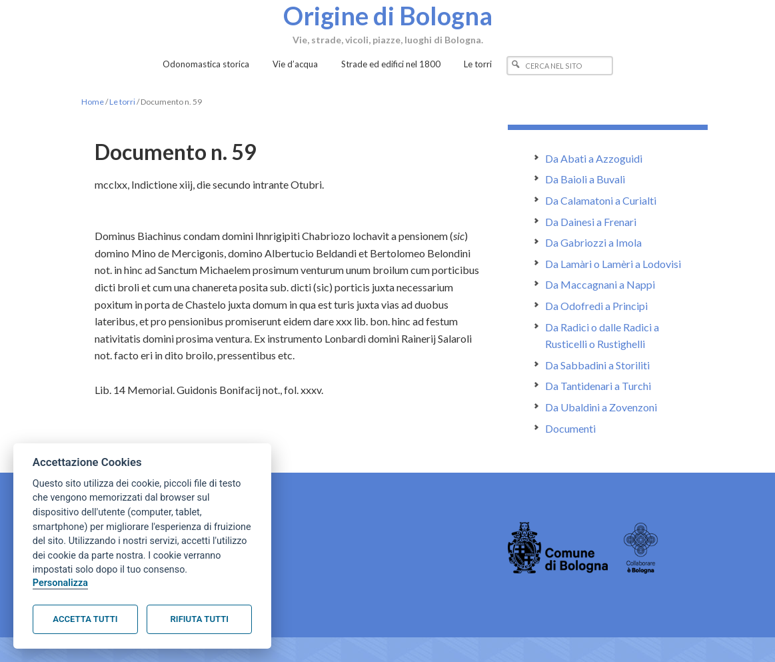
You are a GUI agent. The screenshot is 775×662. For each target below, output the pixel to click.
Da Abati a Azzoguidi (593, 158)
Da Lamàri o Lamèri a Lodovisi (613, 263)
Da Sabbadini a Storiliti (597, 365)
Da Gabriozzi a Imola (593, 242)
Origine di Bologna (387, 15)
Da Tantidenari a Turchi (598, 385)
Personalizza (60, 583)
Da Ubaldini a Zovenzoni (601, 407)
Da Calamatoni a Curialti (600, 200)
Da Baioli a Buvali (585, 179)
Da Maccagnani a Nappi (600, 284)
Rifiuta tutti (200, 619)
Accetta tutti (85, 619)
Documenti (570, 428)
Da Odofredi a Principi (596, 305)
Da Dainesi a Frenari (590, 221)
